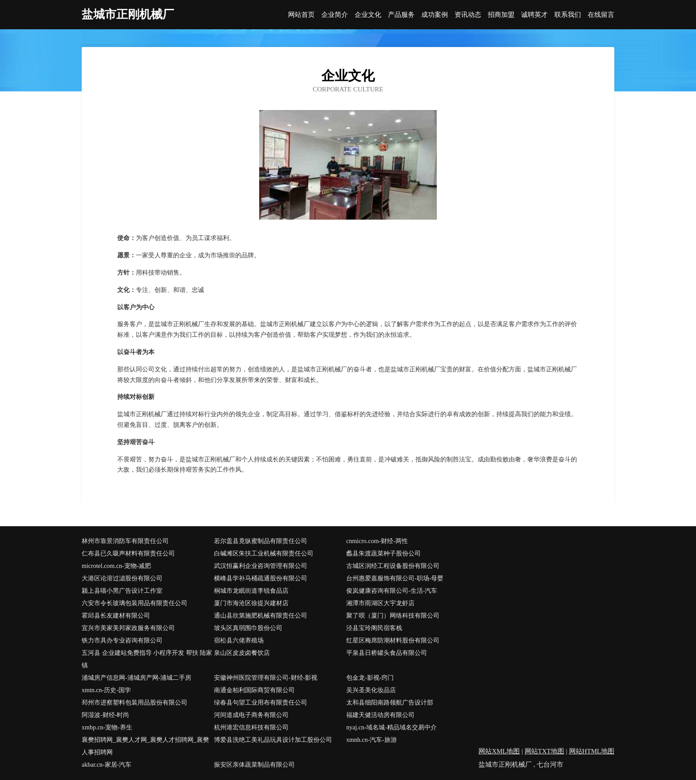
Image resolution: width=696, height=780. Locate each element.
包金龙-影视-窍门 (370, 677)
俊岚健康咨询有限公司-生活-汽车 (391, 590)
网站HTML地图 (592, 751)
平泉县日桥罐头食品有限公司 (386, 653)
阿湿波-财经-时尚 (105, 715)
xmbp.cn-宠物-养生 (107, 727)
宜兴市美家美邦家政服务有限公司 (128, 628)
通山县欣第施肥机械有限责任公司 (260, 615)
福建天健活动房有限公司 (380, 715)
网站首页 (301, 15)
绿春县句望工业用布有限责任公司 (260, 702)
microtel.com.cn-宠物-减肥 (116, 566)
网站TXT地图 (544, 751)
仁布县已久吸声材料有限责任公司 (128, 553)
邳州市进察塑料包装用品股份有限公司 (134, 702)
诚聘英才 (534, 15)
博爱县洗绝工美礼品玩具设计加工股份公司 (273, 740)
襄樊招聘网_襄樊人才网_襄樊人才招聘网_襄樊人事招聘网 (145, 746)
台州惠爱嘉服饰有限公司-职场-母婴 (394, 578)
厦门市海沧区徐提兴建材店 (251, 603)
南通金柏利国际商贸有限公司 (254, 690)
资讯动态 (468, 15)
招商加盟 (501, 15)
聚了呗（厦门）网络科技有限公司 (392, 615)
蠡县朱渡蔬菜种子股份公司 (383, 553)
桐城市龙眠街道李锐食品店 (251, 590)
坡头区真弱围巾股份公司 (248, 628)
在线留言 (601, 15)
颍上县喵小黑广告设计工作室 (122, 590)
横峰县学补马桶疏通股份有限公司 (260, 578)
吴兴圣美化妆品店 (371, 690)
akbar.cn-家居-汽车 (106, 764)
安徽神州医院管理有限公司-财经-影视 (265, 677)
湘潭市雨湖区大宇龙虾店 (380, 603)
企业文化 (368, 15)
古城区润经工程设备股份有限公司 (392, 566)
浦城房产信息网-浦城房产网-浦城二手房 (136, 677)
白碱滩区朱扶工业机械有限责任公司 (263, 553)
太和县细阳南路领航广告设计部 (389, 702)
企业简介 (334, 15)
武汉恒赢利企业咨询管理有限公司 (260, 566)
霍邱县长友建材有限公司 (116, 615)
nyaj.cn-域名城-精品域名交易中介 (391, 727)
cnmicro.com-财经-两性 (377, 541)
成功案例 (434, 15)
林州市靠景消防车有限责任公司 (125, 541)
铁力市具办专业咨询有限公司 (122, 640)
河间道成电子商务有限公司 (251, 715)
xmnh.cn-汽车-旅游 (371, 740)
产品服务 (401, 15)
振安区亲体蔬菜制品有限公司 (254, 764)
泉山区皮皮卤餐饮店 (242, 653)
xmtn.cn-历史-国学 (106, 690)
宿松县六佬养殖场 (239, 640)
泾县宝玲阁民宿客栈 (374, 628)
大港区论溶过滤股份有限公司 (122, 578)
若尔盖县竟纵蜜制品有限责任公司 (260, 541)
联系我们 (567, 15)
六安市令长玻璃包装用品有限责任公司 (134, 603)
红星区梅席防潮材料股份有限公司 (392, 640)
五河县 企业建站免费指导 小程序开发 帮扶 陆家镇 (147, 659)
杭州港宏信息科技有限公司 (251, 727)
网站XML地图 (499, 751)
